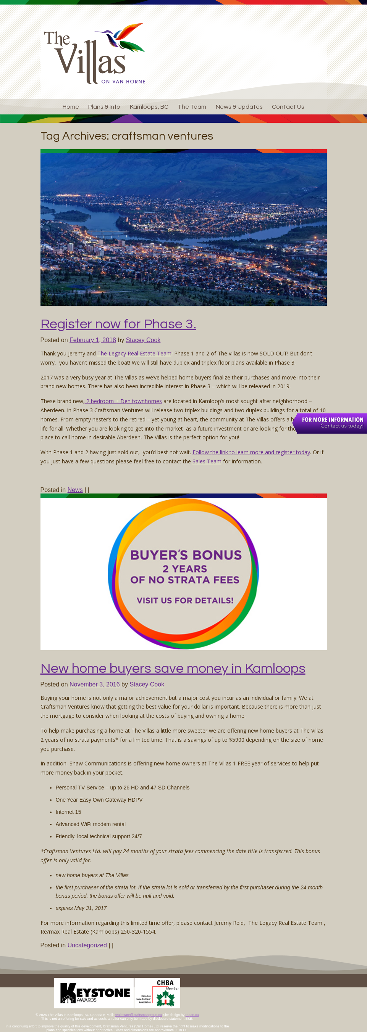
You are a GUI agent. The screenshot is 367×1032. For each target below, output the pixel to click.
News (75, 490)
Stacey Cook (143, 340)
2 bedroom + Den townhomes (123, 401)
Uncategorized (87, 945)
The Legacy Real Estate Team (134, 353)
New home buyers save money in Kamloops (173, 668)
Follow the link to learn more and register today (251, 452)
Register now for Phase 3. (118, 324)
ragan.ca (192, 1015)
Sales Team (206, 461)
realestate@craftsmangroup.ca (138, 1015)
